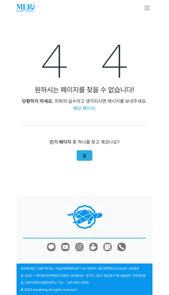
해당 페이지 (84, 108)
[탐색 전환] (146, 8)
